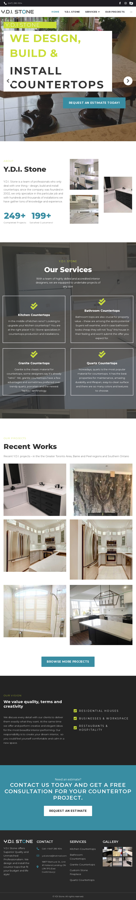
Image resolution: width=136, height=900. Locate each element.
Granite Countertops (34, 363)
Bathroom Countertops (102, 310)
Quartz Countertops (102, 363)
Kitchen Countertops (34, 315)
